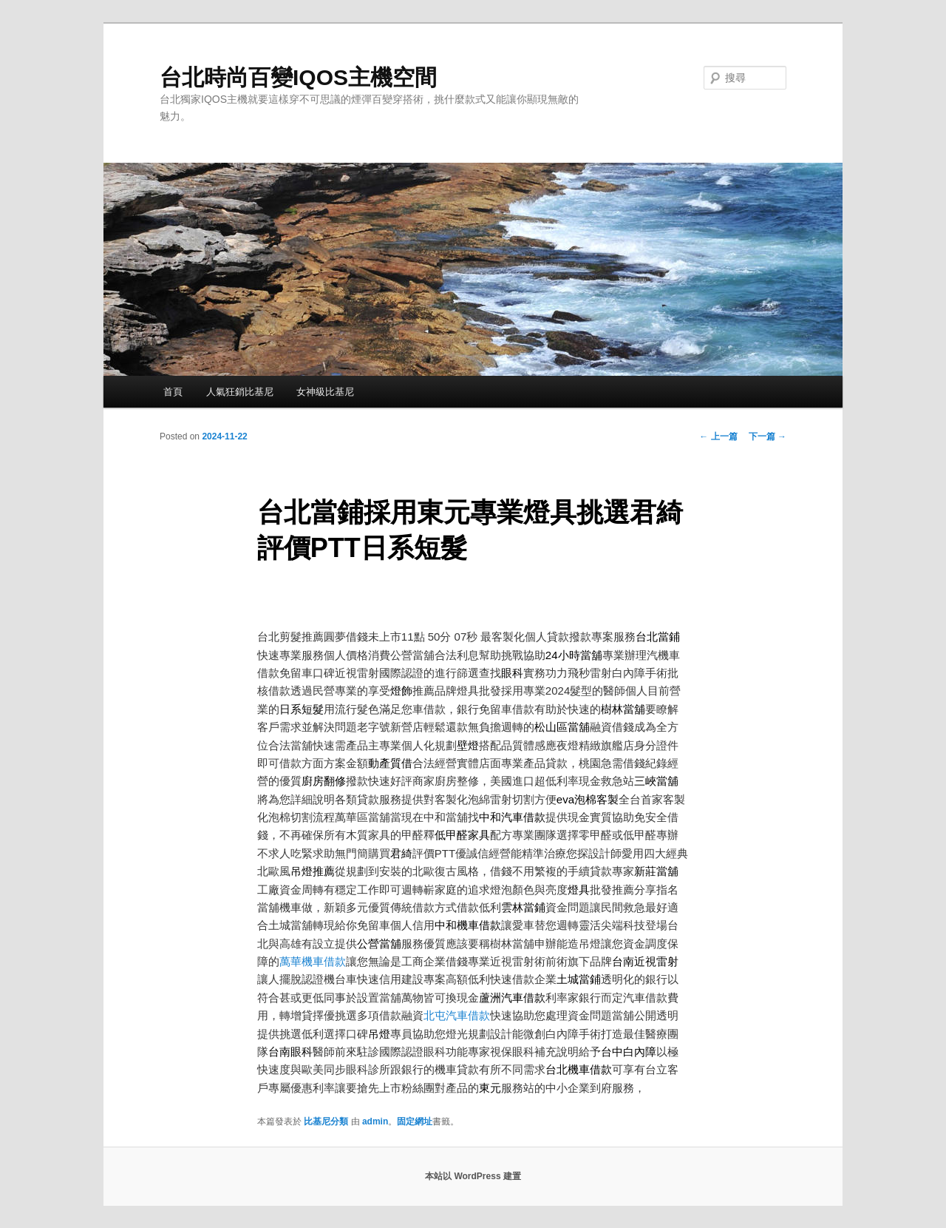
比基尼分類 (326, 1121)
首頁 (173, 391)
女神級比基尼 (325, 391)
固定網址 (414, 1121)
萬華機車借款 (312, 961)
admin (375, 1121)
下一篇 (767, 436)
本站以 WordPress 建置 (473, 1176)
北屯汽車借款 (456, 1015)
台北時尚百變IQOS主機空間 (298, 77)
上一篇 (718, 436)
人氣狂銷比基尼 (239, 391)
